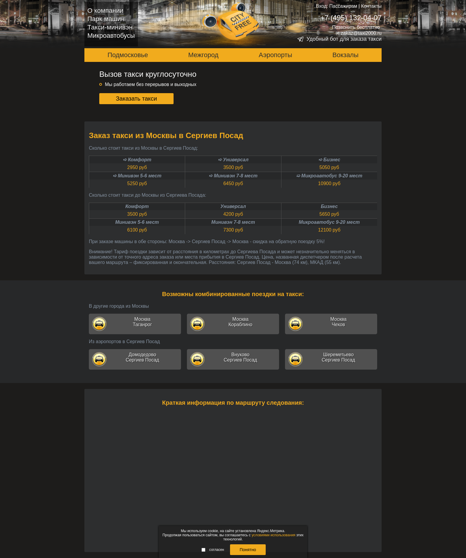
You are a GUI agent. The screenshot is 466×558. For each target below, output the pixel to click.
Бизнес (329, 206)
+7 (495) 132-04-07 (351, 18)
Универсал (233, 206)
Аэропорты (275, 55)
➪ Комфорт (137, 159)
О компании (105, 10)
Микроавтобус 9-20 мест (329, 222)
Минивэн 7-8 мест (233, 222)
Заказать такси (136, 98)
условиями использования (273, 535)
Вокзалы (346, 55)
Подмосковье (128, 55)
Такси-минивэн (110, 27)
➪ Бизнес (329, 159)
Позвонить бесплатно (356, 27)
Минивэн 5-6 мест (137, 222)
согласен (212, 550)
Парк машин (106, 19)
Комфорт (137, 206)
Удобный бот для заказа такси (344, 39)
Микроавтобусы (111, 35)
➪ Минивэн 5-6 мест (137, 175)
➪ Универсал (233, 159)
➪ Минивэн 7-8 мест (233, 175)
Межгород (203, 55)
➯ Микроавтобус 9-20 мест (329, 175)
